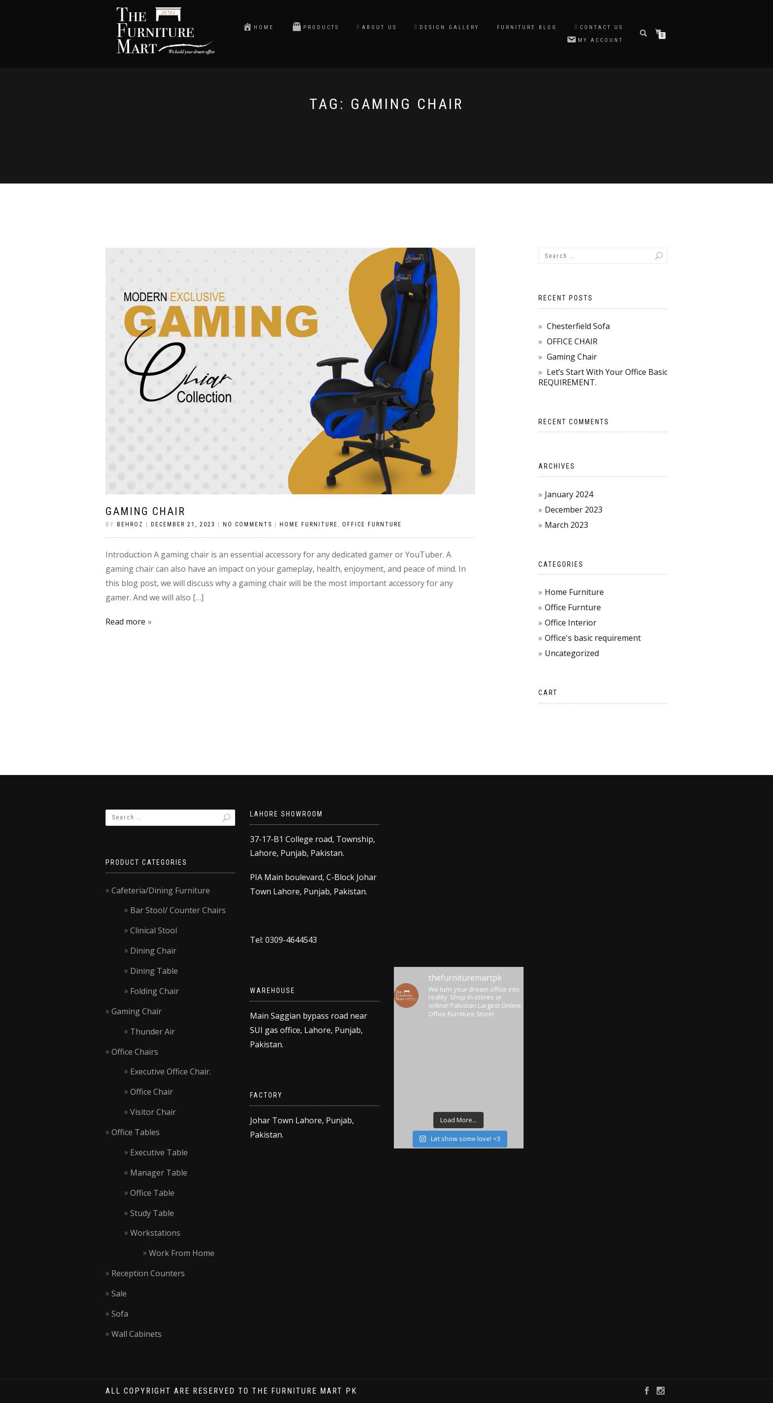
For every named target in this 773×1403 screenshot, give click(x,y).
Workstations (155, 1232)
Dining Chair (153, 950)
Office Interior (571, 622)
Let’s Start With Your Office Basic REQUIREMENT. (603, 377)
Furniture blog (527, 27)
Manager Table (158, 1172)
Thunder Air (152, 1031)
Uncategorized (572, 653)
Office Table (152, 1192)
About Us (377, 27)
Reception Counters (148, 1273)
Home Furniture (309, 524)
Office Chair (151, 1091)
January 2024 (569, 494)
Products (315, 27)
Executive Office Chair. (170, 1071)
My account (594, 39)
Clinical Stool (153, 930)
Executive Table (159, 1152)
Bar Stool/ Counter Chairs (178, 910)
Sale (119, 1293)
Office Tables (135, 1132)
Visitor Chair (153, 1112)
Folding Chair (154, 991)
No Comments (247, 524)
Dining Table (154, 970)
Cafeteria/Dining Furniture (160, 890)
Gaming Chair (145, 511)
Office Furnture (372, 524)
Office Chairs (134, 1051)
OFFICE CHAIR (572, 341)
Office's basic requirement (593, 637)
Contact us (599, 27)
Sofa (119, 1313)
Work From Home (181, 1253)
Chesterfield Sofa (578, 326)
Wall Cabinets (136, 1334)
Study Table (152, 1213)
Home (258, 27)
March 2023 (566, 524)
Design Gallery (447, 27)
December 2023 (573, 509)
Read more (125, 621)
